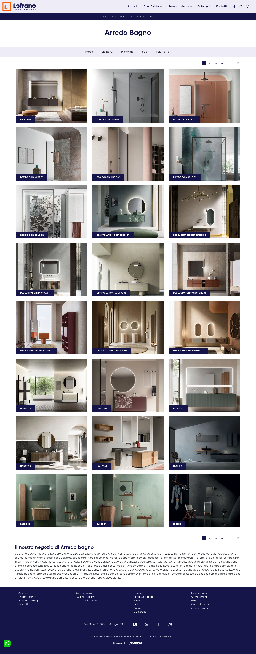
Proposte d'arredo (180, 6)
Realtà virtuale (153, 6)
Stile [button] (145, 52)
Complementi (199, 597)
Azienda (133, 6)
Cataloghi (203, 6)
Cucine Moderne (86, 597)
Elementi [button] (107, 52)
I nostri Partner (26, 597)
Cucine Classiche (86, 600)
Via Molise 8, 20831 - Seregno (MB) (104, 624)
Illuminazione (199, 593)
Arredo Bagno (145, 17)
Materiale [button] (127, 52)
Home (105, 17)
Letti (136, 604)
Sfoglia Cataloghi (29, 600)
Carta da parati (200, 604)
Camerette (140, 612)
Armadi (138, 608)
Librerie (138, 593)
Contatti (221, 6)
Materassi (196, 600)
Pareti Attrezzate (143, 597)
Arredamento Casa (123, 17)
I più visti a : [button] (163, 52)
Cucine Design (84, 593)
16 (238, 63)
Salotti (137, 600)
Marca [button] (89, 52)
